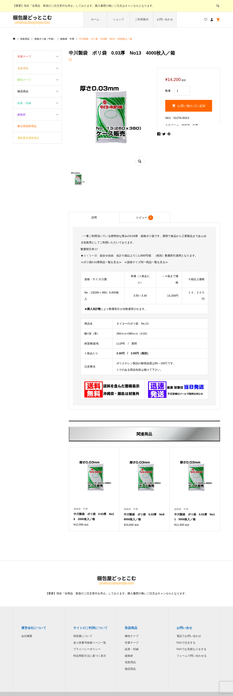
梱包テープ (24, 79)
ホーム (95, 19)
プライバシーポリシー (87, 649)
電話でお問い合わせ (189, 636)
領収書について (82, 636)
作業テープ (24, 56)
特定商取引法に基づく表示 (89, 655)
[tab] (94, 217)
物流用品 (22, 91)
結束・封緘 (24, 103)
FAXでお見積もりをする (191, 649)
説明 (94, 217)
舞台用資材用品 (27, 126)
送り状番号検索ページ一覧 (89, 642)
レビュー (144, 217)
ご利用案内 (141, 19)
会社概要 (26, 636)
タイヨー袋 (90, 255)
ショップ (118, 19)
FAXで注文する (186, 642)
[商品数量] (182, 91)
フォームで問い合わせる (192, 655)
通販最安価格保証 (28, 137)
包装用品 (22, 68)
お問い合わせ (165, 19)
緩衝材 (21, 114)
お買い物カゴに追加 (191, 106)
